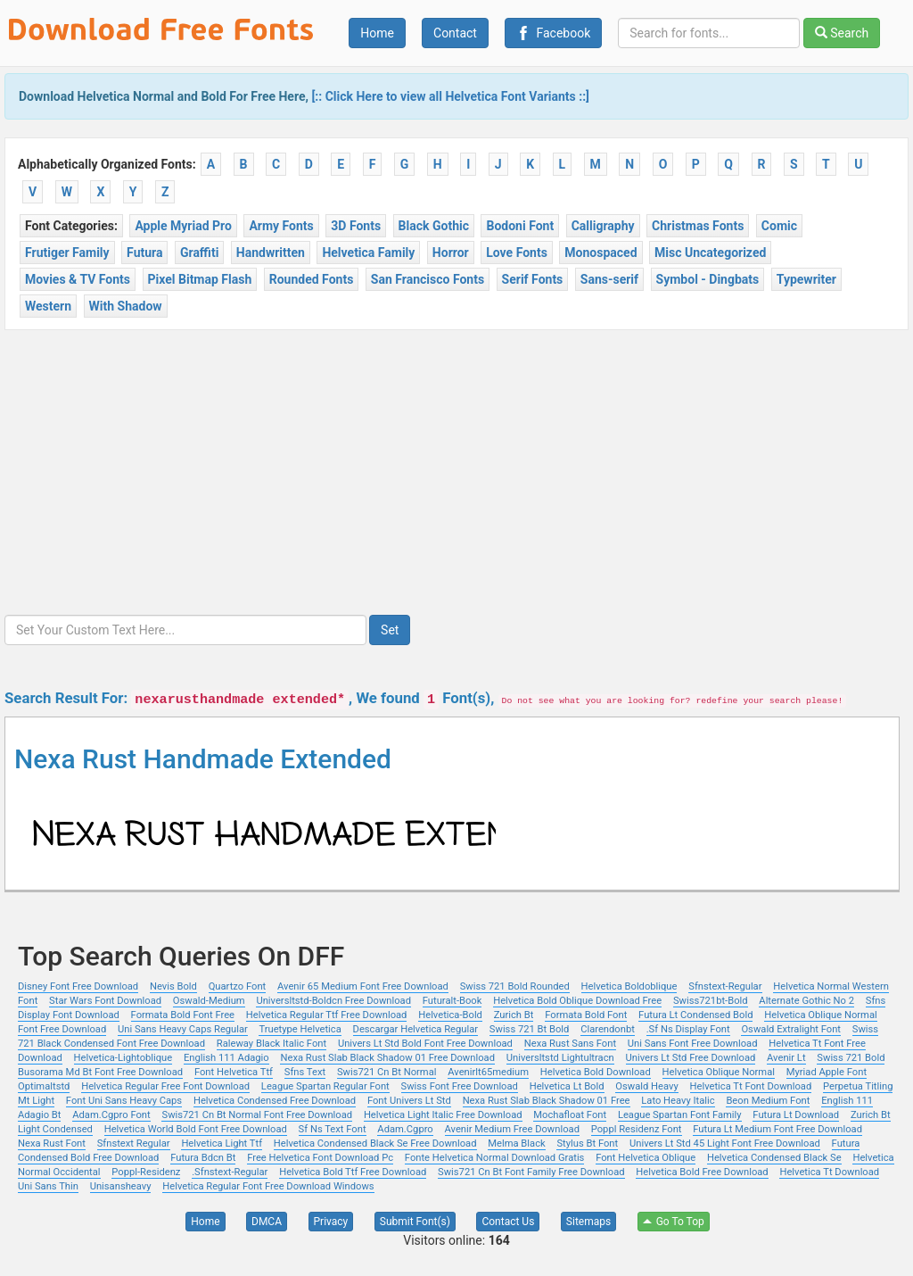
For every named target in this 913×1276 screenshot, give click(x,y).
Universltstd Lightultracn (560, 1058)
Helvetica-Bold (450, 1015)
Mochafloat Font (569, 1115)
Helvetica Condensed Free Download (274, 1100)
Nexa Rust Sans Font (570, 1043)
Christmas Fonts (698, 226)
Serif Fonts (532, 279)
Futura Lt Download (796, 1115)
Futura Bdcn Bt (202, 1158)
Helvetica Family (368, 252)
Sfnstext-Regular (724, 986)
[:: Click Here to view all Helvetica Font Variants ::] (450, 96)
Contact (455, 33)
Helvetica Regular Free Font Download (165, 1086)
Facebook (553, 33)
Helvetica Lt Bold (567, 1086)
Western (48, 306)
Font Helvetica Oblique (645, 1158)
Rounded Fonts (311, 279)
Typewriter (806, 279)
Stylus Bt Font (587, 1143)
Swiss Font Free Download (459, 1086)
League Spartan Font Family (680, 1115)
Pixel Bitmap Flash (200, 279)
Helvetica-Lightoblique (123, 1058)
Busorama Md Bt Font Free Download (100, 1072)
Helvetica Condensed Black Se (774, 1158)
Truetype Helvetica (300, 1029)
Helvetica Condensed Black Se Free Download (375, 1143)
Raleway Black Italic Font (271, 1043)
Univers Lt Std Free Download (691, 1058)
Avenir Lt (786, 1058)
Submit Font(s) (415, 1221)
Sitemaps (588, 1221)
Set (390, 630)
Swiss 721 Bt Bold (529, 1029)
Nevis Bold (173, 986)
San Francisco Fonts (427, 279)
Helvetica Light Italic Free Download (443, 1115)
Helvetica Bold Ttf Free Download (352, 1172)
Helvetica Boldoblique (629, 986)
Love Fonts (516, 252)
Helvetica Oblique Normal (718, 1072)
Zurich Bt (514, 1015)
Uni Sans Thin (48, 1186)
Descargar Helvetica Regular (416, 1029)
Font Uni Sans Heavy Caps (124, 1100)
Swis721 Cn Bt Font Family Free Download (531, 1172)
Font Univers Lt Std (409, 1100)
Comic (779, 226)
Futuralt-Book (452, 1001)
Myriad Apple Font (826, 1072)
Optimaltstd (44, 1086)
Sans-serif (609, 279)
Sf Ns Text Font (332, 1129)
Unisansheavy (121, 1186)
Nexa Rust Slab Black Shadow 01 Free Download (387, 1058)
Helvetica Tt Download (829, 1172)
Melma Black (516, 1143)
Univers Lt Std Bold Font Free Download (425, 1043)
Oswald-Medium (209, 1001)
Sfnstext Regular (133, 1143)
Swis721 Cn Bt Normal (387, 1072)
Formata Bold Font (586, 1015)
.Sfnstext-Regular (229, 1172)
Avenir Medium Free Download (512, 1129)
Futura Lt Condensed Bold (695, 1015)
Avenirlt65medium (488, 1072)
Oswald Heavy (646, 1086)
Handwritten (270, 252)
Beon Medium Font (768, 1100)
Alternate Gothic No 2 (806, 1001)
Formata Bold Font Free (182, 1015)
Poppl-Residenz (145, 1172)
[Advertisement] (456, 464)
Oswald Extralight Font (791, 1029)
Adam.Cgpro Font (111, 1115)
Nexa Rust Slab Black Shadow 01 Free (546, 1100)
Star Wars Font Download (105, 1001)
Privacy (331, 1221)
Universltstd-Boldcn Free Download (333, 1001)
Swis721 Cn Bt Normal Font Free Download (256, 1115)
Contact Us (507, 1221)
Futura (144, 252)
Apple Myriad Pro (183, 226)
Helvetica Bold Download (595, 1072)
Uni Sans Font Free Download (693, 1043)
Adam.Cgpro (404, 1129)
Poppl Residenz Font (636, 1129)
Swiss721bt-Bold (710, 1001)
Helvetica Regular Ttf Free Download (326, 1015)
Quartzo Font (238, 986)
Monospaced (600, 252)
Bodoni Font (520, 226)
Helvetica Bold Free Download (702, 1172)
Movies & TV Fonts (77, 279)
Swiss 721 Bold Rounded (515, 986)
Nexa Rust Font (52, 1143)
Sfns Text (304, 1072)
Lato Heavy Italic (677, 1100)
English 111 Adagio (226, 1058)
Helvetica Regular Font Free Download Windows (268, 1186)
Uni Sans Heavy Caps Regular (183, 1029)
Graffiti (199, 252)
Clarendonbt (607, 1029)
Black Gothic (434, 226)
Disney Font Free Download (78, 986)
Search (841, 33)
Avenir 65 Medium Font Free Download (362, 986)
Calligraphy (603, 226)
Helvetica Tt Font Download (751, 1086)
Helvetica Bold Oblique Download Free (577, 1001)
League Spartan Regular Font (325, 1086)
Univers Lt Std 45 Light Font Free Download (724, 1143)
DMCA (266, 1221)
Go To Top (673, 1221)
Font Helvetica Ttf (233, 1072)
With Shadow (125, 306)
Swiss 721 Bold (850, 1058)
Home (377, 33)
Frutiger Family (67, 252)
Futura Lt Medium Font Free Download (777, 1129)
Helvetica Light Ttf (221, 1143)
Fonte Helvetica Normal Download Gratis (495, 1158)
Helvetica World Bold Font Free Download (195, 1129)
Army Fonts (281, 226)
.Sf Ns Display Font (688, 1029)
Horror (450, 252)
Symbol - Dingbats (708, 279)
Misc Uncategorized (710, 252)
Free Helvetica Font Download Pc (320, 1158)
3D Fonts (356, 226)
